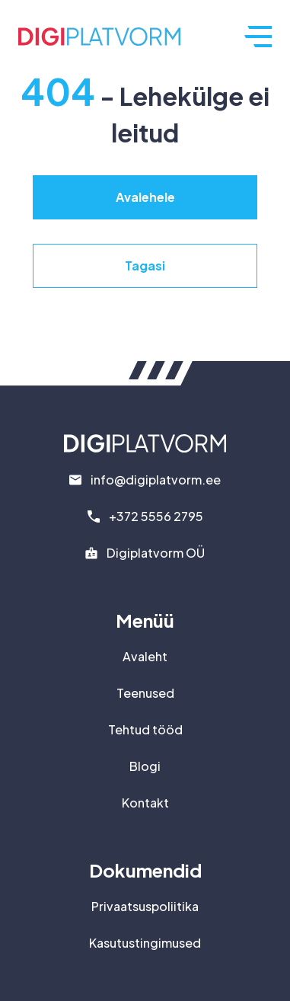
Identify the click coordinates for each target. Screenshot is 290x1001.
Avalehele (145, 197)
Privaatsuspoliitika (145, 906)
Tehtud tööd (145, 729)
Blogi (145, 766)
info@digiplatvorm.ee (156, 480)
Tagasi (145, 265)
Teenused (145, 693)
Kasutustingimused (145, 943)
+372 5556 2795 (156, 516)
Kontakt (145, 803)
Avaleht (145, 656)
